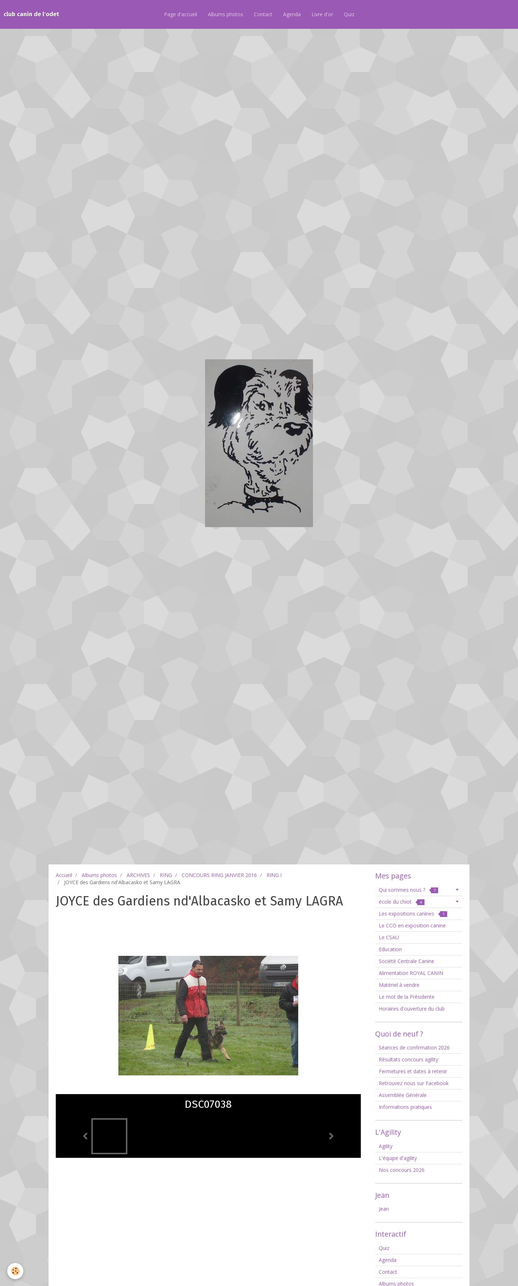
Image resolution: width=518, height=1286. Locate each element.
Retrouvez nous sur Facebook (414, 1083)
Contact (263, 14)
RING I (274, 875)
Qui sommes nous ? (408, 889)
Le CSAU (389, 937)
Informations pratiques (405, 1106)
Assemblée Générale (403, 1095)
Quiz (349, 14)
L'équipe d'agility (398, 1158)
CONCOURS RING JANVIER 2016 (219, 875)
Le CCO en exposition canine (412, 925)
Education (390, 949)
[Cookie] (15, 1271)
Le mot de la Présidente (407, 996)
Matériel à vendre (399, 984)
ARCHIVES (138, 875)
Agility (385, 1146)
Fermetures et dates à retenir (413, 1071)
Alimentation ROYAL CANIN (411, 973)
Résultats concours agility (408, 1059)
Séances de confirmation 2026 (414, 1047)
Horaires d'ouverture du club (412, 1008)
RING (166, 875)
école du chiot (401, 901)
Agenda (292, 14)
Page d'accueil (180, 14)
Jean (384, 1208)
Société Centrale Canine (406, 961)
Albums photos (225, 14)
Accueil (64, 875)
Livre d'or (322, 14)
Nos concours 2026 (401, 1169)
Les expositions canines (413, 913)
